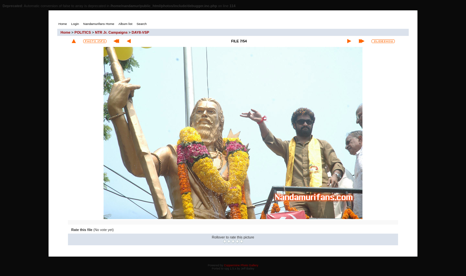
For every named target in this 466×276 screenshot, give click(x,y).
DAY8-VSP (140, 32)
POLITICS (82, 32)
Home (66, 32)
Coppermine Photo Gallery (241, 265)
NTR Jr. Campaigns (111, 32)
